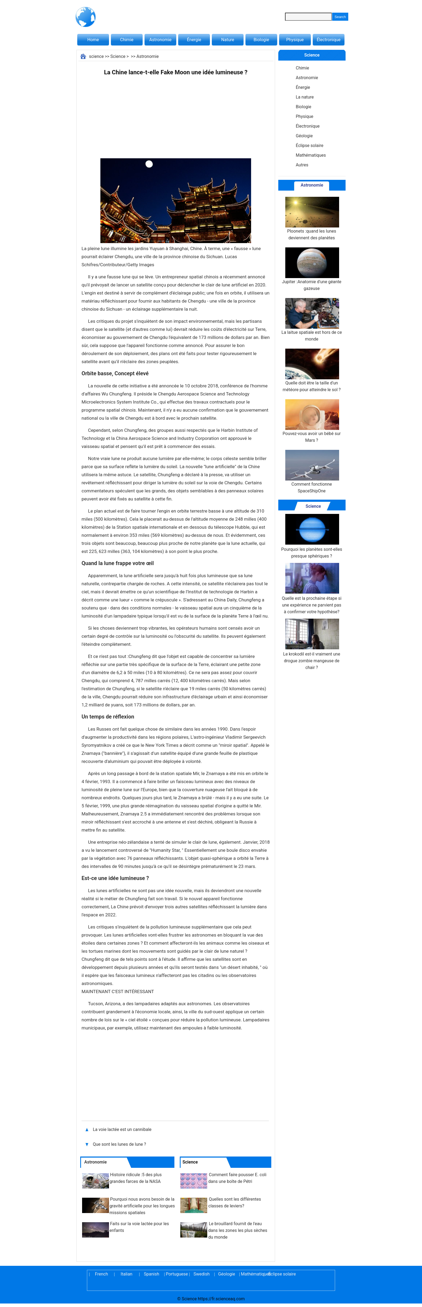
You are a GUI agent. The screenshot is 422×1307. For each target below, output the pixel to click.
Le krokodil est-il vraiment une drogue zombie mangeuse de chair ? (311, 644)
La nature (305, 97)
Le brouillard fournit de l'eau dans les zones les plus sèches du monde (237, 1230)
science (96, 56)
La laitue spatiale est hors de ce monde (312, 320)
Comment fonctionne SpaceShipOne (312, 471)
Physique (295, 39)
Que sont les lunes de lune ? (119, 1144)
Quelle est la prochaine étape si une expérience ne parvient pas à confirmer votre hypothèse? (312, 588)
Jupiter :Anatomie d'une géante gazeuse (312, 269)
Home (93, 39)
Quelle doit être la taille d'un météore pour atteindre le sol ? (312, 370)
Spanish (151, 1274)
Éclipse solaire (309, 145)
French (101, 1274)
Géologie (304, 135)
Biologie (261, 39)
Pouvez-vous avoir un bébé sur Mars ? (312, 421)
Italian (126, 1274)
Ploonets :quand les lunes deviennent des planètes (312, 218)
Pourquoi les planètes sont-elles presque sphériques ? (311, 536)
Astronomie (160, 39)
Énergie (194, 39)
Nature (227, 39)
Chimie (126, 39)
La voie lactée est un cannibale (122, 1129)
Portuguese (176, 1274)
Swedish (202, 1274)
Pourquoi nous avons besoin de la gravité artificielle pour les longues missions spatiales (142, 1206)
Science (117, 56)
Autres (302, 164)
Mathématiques (311, 155)
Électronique (329, 39)
